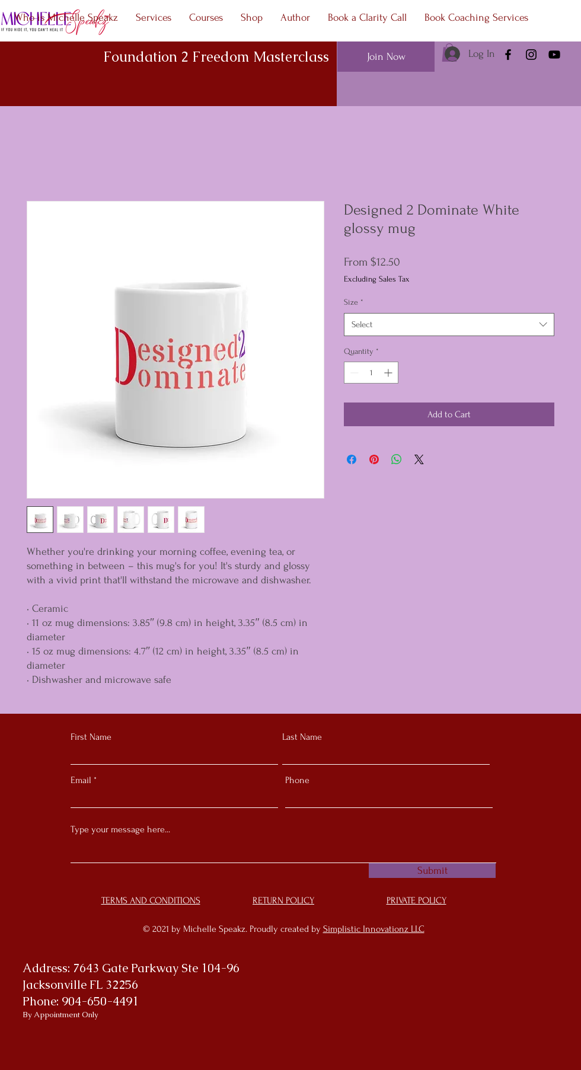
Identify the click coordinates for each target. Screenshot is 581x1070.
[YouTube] (554, 54)
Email (81, 780)
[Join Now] (386, 56)
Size (353, 302)
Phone (297, 780)
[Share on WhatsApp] (397, 459)
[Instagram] (531, 54)
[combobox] (449, 324)
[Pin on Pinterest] (374, 459)
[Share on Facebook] (351, 459)
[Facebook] (508, 54)
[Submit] (432, 870)
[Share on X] (419, 459)
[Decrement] (353, 372)
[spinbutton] (371, 372)
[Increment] (389, 372)
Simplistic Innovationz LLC (373, 929)
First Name (91, 737)
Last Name (302, 737)
